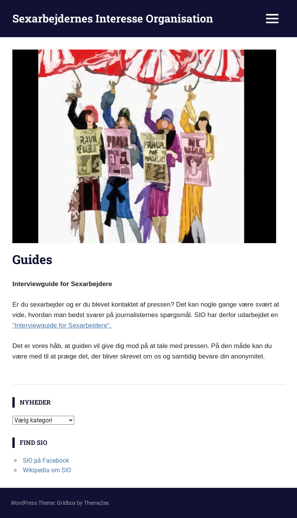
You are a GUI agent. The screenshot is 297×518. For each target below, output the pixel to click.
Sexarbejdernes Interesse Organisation (112, 18)
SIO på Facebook (46, 460)
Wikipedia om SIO (47, 470)
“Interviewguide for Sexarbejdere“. (61, 325)
